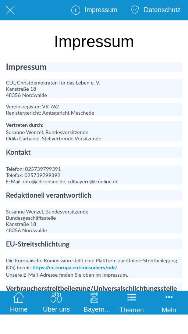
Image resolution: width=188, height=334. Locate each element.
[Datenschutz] (156, 10)
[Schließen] (10, 10)
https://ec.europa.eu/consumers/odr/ (74, 267)
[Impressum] (94, 10)
